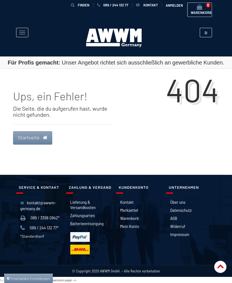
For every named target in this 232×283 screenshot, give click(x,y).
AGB (173, 218)
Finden (80, 5)
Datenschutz (181, 210)
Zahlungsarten (82, 215)
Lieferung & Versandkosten (83, 204)
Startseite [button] (33, 137)
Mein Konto (129, 226)
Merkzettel (129, 210)
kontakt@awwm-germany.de (38, 205)
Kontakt (127, 202)
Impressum (179, 234)
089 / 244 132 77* (39, 228)
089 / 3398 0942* (40, 218)
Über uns (178, 202)
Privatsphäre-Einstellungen (28, 278)
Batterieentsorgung (87, 223)
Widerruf (177, 226)
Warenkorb (129, 218)
